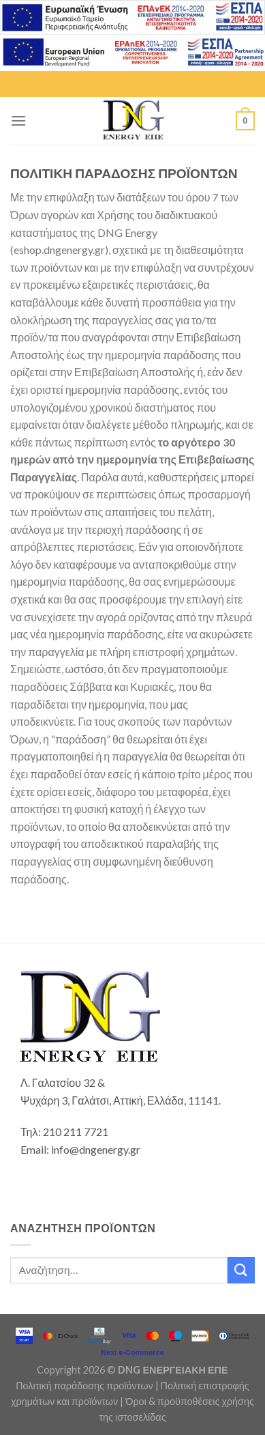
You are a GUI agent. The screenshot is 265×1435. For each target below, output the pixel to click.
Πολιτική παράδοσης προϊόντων (84, 1385)
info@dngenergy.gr (95, 1149)
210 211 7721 (75, 1131)
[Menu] (18, 120)
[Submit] (241, 1270)
